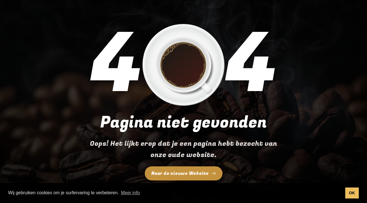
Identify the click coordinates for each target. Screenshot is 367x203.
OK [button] (352, 193)
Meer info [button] (130, 192)
